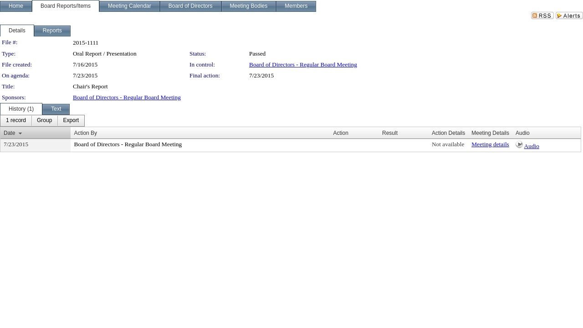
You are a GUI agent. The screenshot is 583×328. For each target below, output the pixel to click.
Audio (531, 146)
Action (340, 133)
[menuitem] (15, 120)
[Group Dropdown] (44, 120)
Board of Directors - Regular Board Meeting (303, 64)
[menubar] (42, 121)
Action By (85, 133)
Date (9, 133)
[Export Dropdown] (70, 120)
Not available (448, 144)
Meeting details (490, 144)
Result (390, 133)
